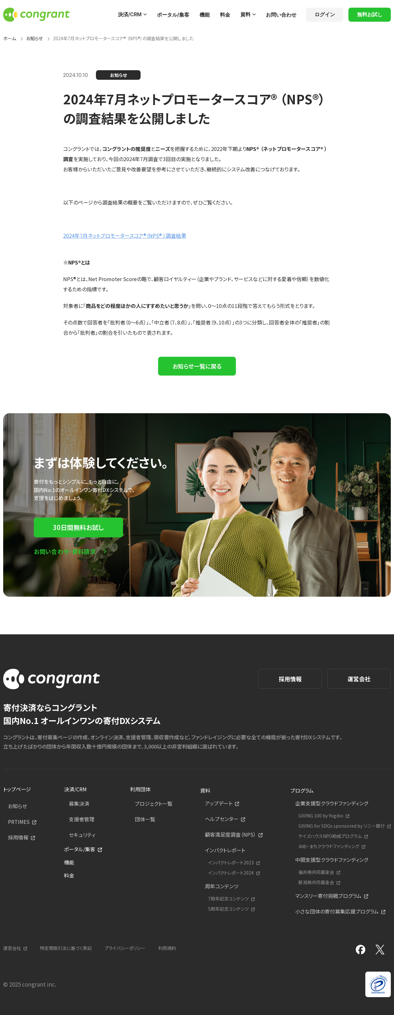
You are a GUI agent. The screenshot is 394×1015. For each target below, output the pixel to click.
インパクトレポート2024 (231, 873)
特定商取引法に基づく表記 (66, 948)
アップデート (218, 803)
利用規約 (167, 948)
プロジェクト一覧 (153, 803)
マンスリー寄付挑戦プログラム (328, 895)
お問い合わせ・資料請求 (65, 551)
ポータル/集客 (173, 14)
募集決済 (79, 803)
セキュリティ (82, 835)
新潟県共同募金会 (316, 882)
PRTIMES (19, 821)
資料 (245, 14)
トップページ (17, 789)
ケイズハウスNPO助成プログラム (330, 836)
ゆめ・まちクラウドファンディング (328, 846)
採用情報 (290, 679)
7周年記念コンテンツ (228, 898)
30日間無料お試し (78, 527)
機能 (205, 14)
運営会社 (358, 679)
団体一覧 (145, 819)
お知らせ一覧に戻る (197, 366)
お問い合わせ (281, 14)
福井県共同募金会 (316, 872)
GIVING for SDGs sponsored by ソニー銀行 (341, 826)
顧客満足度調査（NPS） (230, 834)
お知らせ (34, 38)
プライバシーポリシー (125, 948)
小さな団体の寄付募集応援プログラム (337, 911)
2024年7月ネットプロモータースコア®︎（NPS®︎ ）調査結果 (124, 235)
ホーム (9, 38)
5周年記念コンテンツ (228, 909)
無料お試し (370, 14)
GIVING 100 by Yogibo (320, 815)
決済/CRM (130, 14)
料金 (225, 14)
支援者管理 (81, 819)
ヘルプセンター (221, 819)
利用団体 (140, 789)
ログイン (325, 14)
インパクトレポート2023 (231, 862)
